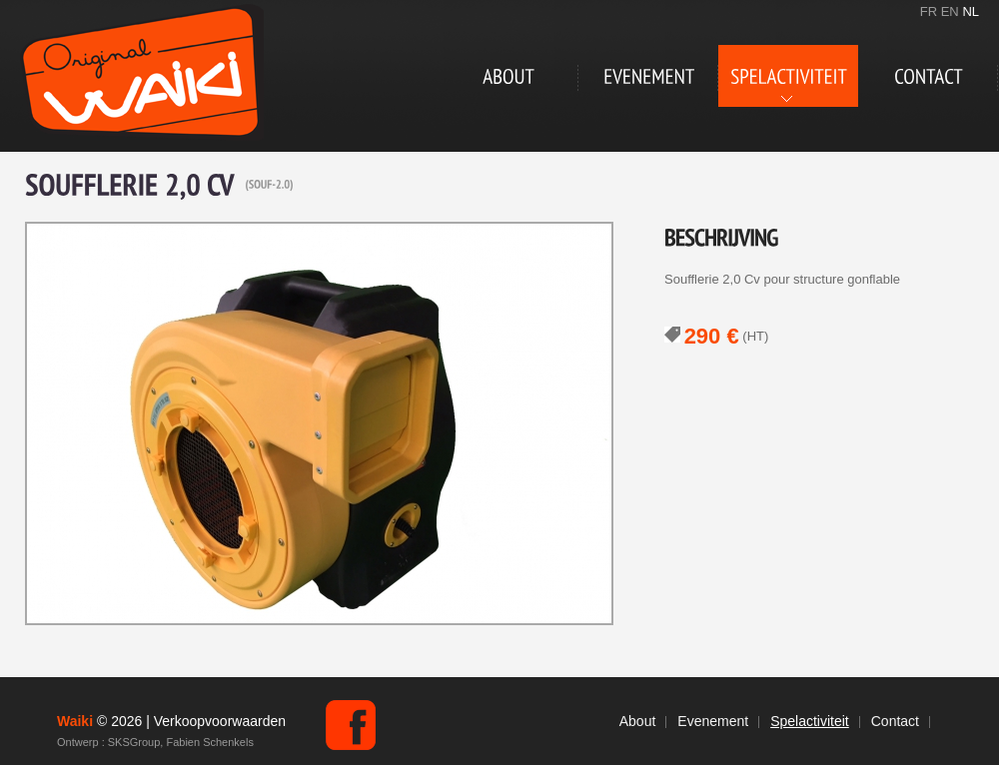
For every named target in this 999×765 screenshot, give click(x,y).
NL (970, 11)
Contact (895, 721)
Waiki (142, 72)
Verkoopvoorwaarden (220, 721)
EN (950, 11)
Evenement (712, 721)
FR (928, 11)
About (637, 721)
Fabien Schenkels (209, 742)
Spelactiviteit (809, 721)
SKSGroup (134, 742)
